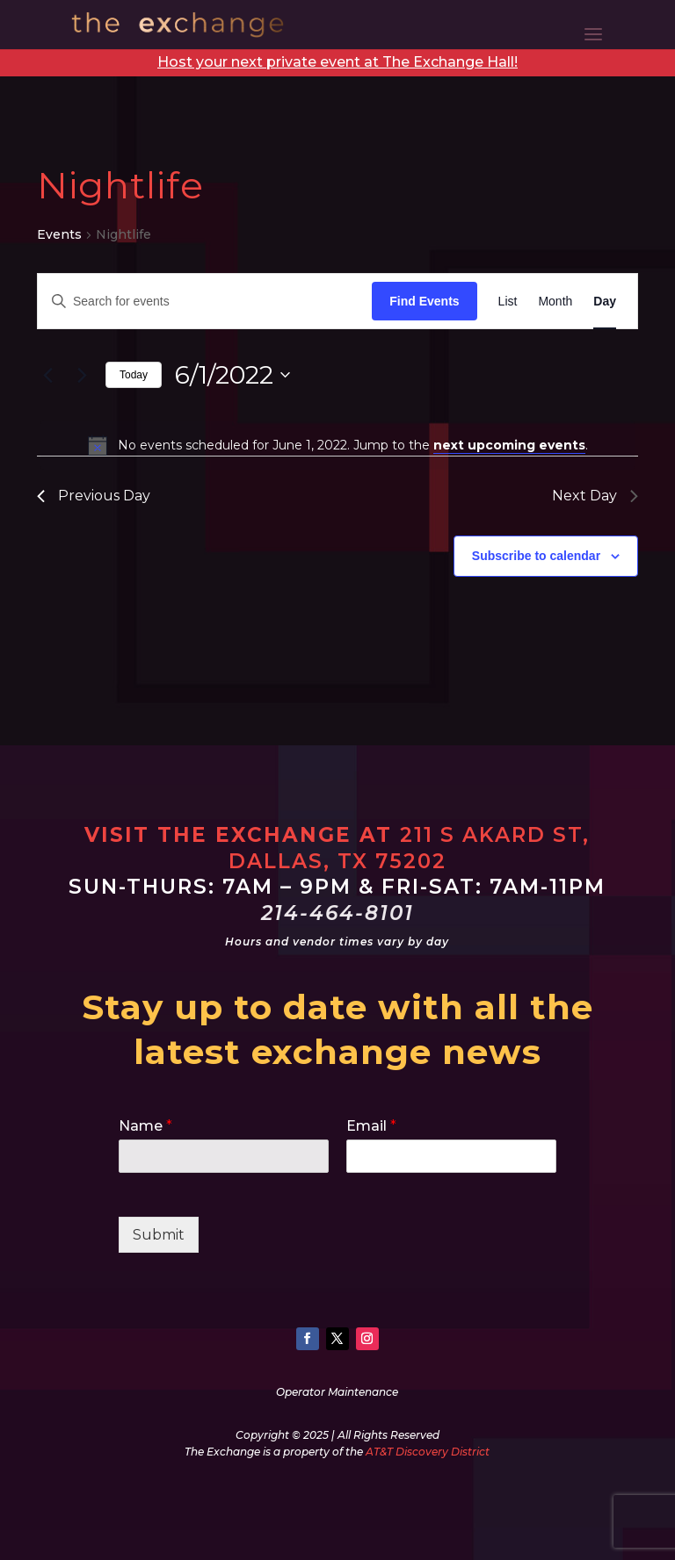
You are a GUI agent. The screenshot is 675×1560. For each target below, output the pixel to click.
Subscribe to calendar (536, 556)
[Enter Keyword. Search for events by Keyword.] (205, 301)
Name (145, 1126)
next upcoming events (509, 445)
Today (134, 375)
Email (371, 1126)
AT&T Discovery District (428, 1451)
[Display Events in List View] (508, 301)
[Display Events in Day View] (604, 301)
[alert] (337, 445)
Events (59, 234)
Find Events (424, 301)
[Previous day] (47, 374)
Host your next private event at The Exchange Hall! (337, 62)
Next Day (595, 495)
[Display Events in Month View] (555, 301)
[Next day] (81, 374)
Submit (159, 1234)
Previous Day (93, 495)
